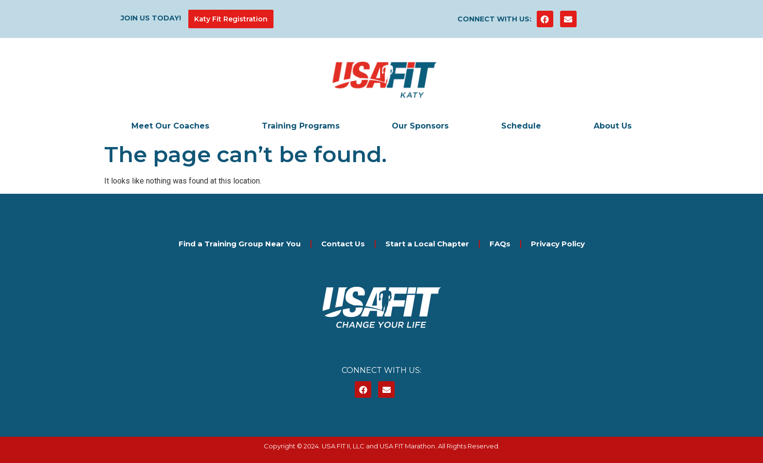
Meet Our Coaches (170, 125)
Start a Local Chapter (427, 243)
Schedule (521, 125)
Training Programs (301, 125)
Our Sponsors (420, 125)
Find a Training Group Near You (240, 243)
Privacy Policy (558, 243)
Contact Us (343, 243)
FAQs (500, 243)
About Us (613, 125)
